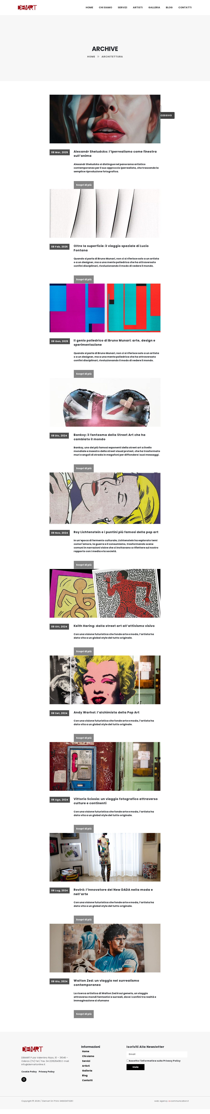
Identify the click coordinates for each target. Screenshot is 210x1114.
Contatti (185, 7)
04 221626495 (53, 1065)
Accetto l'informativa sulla (154, 1065)
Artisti (138, 7)
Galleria (154, 7)
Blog (169, 7)
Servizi (122, 7)
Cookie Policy (29, 1076)
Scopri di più (84, 185)
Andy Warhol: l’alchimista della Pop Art (107, 717)
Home (89, 7)
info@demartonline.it (33, 1069)
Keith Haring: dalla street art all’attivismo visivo (115, 630)
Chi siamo (105, 7)
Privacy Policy (47, 1076)
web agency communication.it (171, 1105)
